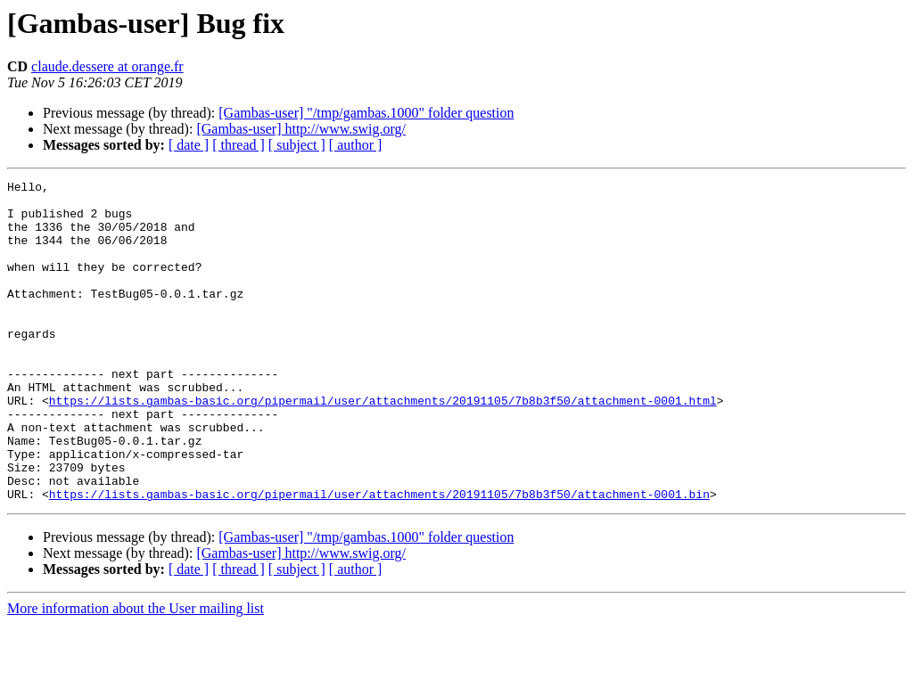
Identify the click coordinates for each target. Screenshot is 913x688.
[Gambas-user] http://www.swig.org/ (301, 128)
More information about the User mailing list (135, 672)
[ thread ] (238, 144)
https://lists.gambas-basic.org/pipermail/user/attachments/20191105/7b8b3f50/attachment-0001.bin (379, 558)
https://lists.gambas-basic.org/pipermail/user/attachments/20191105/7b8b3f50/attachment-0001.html (383, 446)
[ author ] (355, 144)
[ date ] (189, 144)
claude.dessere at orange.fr (107, 66)
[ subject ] (296, 144)
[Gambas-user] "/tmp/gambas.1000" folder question (366, 112)
